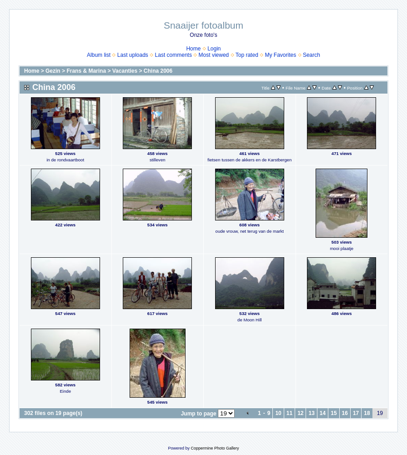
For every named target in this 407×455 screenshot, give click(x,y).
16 (345, 413)
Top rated (247, 55)
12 (300, 413)
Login (214, 48)
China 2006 (158, 71)
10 (278, 413)
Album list (99, 55)
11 (289, 413)
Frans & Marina (86, 71)
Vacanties (124, 71)
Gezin (52, 71)
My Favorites (280, 55)
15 (334, 413)
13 (311, 413)
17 (356, 413)
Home (193, 48)
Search (311, 55)
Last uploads (132, 55)
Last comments (173, 55)
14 (323, 413)
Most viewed (214, 55)
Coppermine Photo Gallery (215, 448)
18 (367, 413)
